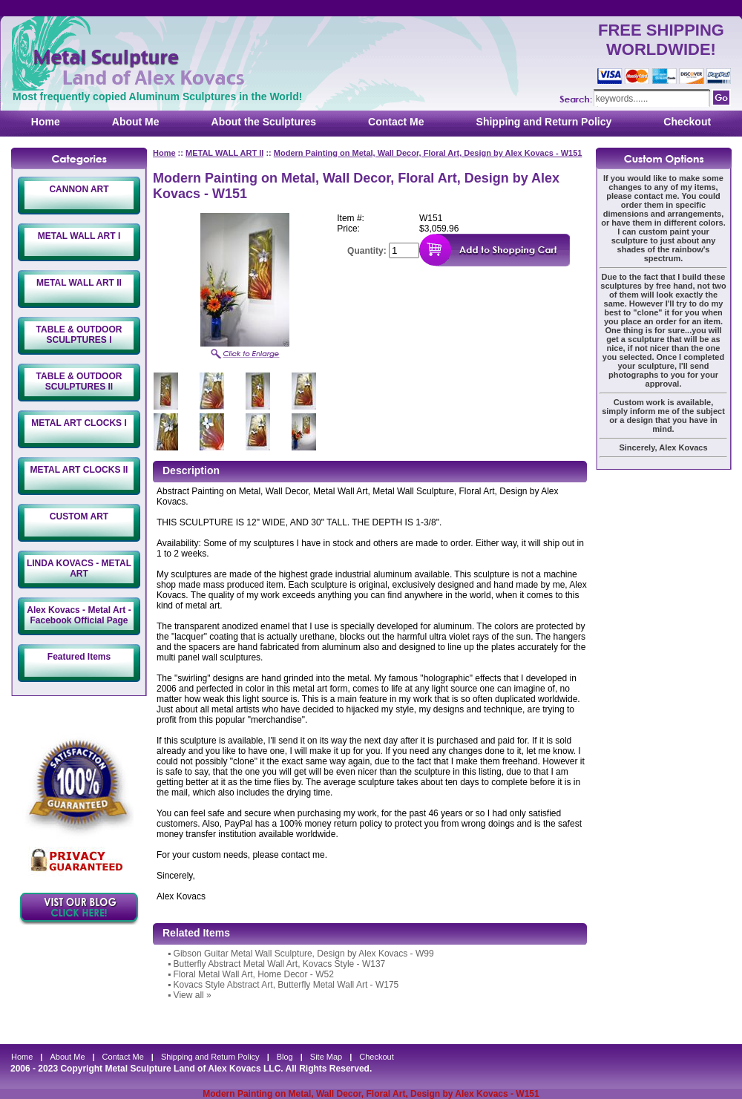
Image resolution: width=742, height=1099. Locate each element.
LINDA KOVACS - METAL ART (79, 568)
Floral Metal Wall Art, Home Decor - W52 (254, 974)
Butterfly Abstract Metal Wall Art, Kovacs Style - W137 (280, 964)
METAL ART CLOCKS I (78, 423)
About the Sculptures (264, 122)
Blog (285, 1056)
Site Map (326, 1056)
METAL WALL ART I (79, 236)
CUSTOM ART (79, 516)
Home (45, 122)
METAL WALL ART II (79, 283)
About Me (136, 122)
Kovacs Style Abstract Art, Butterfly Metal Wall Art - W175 (286, 985)
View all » (192, 995)
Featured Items (79, 657)
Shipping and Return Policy (544, 122)
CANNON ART (78, 189)
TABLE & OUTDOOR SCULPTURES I (79, 334)
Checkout (687, 122)
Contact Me (396, 122)
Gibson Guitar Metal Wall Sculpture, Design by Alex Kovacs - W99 (304, 953)
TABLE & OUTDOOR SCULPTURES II (79, 381)
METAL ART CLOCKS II (79, 470)
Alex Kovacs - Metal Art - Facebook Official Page (79, 615)
